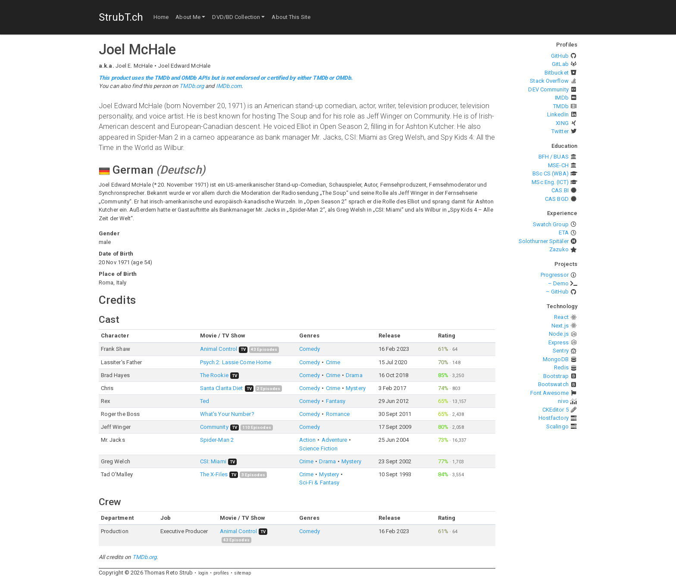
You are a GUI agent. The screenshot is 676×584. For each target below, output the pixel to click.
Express (558, 342)
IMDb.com (229, 86)
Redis (561, 367)
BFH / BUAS (553, 156)
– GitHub (557, 291)
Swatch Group (551, 224)
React (561, 317)
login (203, 573)
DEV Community (548, 89)
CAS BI (560, 190)
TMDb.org (191, 86)
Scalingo (557, 426)
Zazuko (559, 249)
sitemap (242, 573)
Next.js (560, 325)
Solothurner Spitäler (544, 241)
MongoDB (556, 359)
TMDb (560, 106)
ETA (563, 232)
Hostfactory (553, 418)
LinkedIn (558, 114)
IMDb (561, 97)
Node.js (559, 334)
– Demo (558, 283)
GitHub (560, 56)
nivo (563, 401)
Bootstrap (556, 376)
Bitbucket (557, 72)
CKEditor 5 (555, 409)
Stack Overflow (549, 81)
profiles (221, 573)
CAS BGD (557, 199)
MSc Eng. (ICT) (550, 182)
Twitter (560, 131)
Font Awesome (549, 393)
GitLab (560, 64)
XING (562, 123)
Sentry (561, 350)
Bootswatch (553, 384)
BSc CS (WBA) (550, 173)
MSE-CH (558, 165)
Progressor (555, 275)
